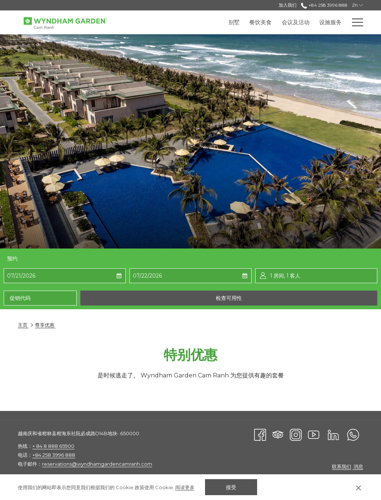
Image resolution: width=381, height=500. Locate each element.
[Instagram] (296, 434)
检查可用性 (229, 298)
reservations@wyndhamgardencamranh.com (97, 464)
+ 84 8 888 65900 (53, 446)
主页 (23, 325)
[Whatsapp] (353, 434)
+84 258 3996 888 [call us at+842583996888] (324, 5)
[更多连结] (354, 22)
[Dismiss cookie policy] (358, 487)
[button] (44, 275)
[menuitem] (175, 22)
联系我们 (341, 466)
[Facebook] (260, 434)
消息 (357, 466)
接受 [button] (231, 487)
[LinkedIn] (333, 434)
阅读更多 (185, 487)
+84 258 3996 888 (53, 455)
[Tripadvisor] (278, 434)
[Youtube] (314, 434)
